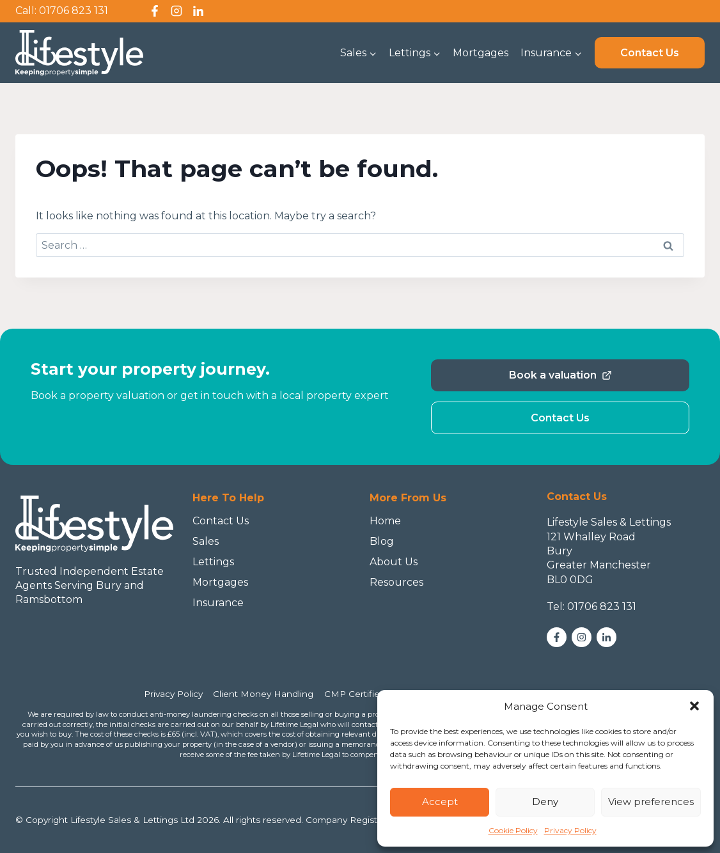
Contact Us (649, 53)
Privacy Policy (570, 830)
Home (385, 521)
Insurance (218, 603)
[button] (694, 706)
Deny (545, 801)
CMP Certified (355, 694)
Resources (396, 582)
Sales (205, 541)
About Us (394, 562)
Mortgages (480, 53)
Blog (382, 541)
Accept (440, 801)
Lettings (213, 562)
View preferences (651, 801)
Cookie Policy (513, 830)
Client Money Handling (263, 694)
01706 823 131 (73, 10)
